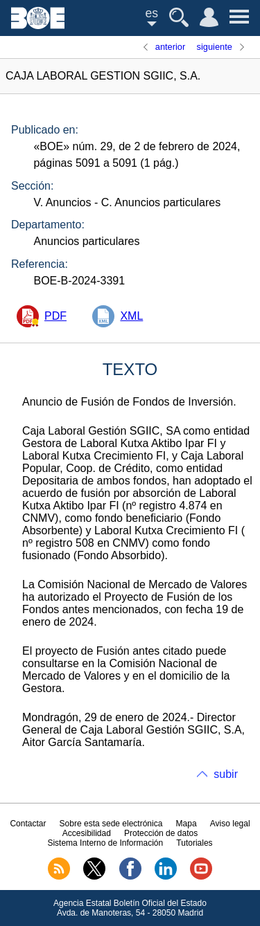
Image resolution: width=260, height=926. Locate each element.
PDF (55, 316)
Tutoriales (194, 843)
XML (131, 316)
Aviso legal (230, 823)
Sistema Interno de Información (105, 843)
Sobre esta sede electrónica (111, 823)
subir (226, 774)
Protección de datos (161, 833)
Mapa (186, 823)
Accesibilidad (86, 833)
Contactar (28, 823)
